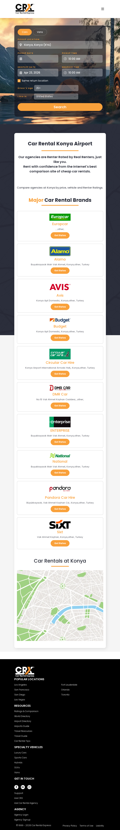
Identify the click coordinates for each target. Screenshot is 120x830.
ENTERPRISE (60, 430)
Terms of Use (86, 825)
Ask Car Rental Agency (26, 803)
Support (18, 793)
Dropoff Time (70, 67)
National (60, 461)
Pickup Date (25, 53)
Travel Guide (20, 736)
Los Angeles (20, 684)
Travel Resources (23, 731)
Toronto (65, 694)
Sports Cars (20, 757)
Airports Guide (21, 726)
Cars (25, 32)
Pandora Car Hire (60, 497)
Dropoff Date (26, 67)
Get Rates (60, 235)
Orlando (65, 689)
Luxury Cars (20, 752)
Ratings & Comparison (26, 711)
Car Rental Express (41, 825)
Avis (60, 295)
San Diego (19, 694)
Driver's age (25, 88)
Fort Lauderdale (69, 684)
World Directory (22, 716)
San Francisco (21, 689)
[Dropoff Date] (40, 73)
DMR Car (60, 394)
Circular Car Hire (60, 362)
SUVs (17, 767)
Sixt (60, 532)
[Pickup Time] (84, 59)
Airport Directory (22, 721)
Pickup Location (29, 39)
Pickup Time (69, 53)
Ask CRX (18, 798)
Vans (40, 32)
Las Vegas (19, 699)
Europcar (60, 223)
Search (60, 107)
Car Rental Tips (22, 740)
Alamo (60, 259)
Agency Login (21, 814)
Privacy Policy (70, 825)
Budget (60, 326)
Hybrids (18, 762)
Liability (100, 825)
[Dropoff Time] (84, 73)
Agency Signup (22, 819)
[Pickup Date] (40, 59)
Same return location (35, 80)
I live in (22, 96)
